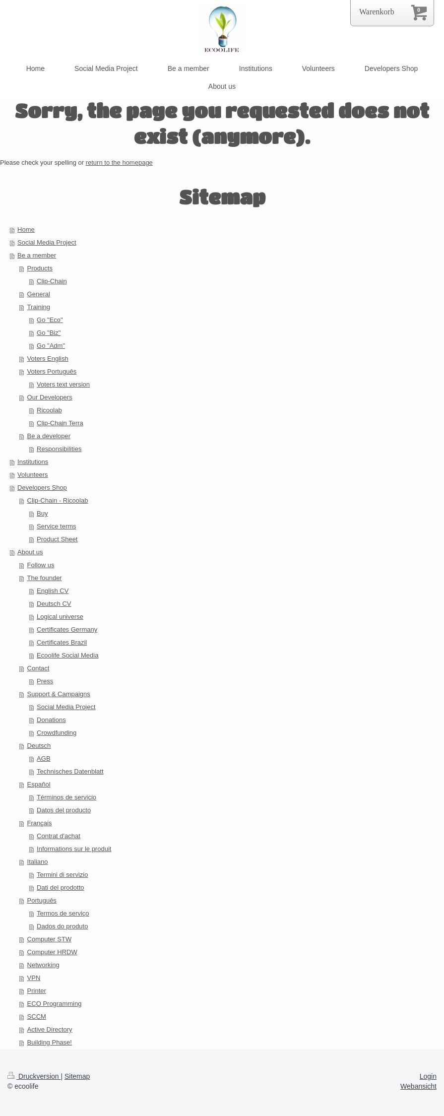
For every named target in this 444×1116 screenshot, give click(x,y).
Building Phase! (49, 1042)
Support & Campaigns (58, 694)
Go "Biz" (49, 332)
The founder (44, 578)
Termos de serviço (63, 913)
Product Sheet (57, 539)
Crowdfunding (56, 732)
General (38, 294)
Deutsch (39, 745)
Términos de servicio (66, 797)
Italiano (37, 861)
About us (30, 552)
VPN (34, 978)
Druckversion (34, 1076)
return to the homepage (119, 162)
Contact (38, 668)
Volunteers (32, 474)
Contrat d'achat (58, 836)
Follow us (41, 565)
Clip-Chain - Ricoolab (57, 500)
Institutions (32, 461)
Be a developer (48, 436)
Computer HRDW (52, 952)
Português (42, 900)
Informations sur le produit (74, 849)
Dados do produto (62, 926)
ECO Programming (54, 1003)
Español (39, 784)
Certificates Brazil (62, 642)
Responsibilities (59, 449)
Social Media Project (46, 242)
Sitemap (77, 1076)
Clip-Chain (52, 281)
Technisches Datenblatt (70, 771)
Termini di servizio (62, 874)
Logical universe (60, 616)
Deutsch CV (54, 603)
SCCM (36, 1016)
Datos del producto (64, 810)
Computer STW (49, 939)
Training (38, 307)
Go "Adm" (51, 345)
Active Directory (49, 1029)
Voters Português (52, 371)
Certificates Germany (67, 629)
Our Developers (49, 397)
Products (40, 268)
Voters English (47, 358)
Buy (42, 513)
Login (428, 1076)
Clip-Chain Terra (60, 423)
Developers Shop (42, 487)
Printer (36, 990)
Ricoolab (49, 410)
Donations (51, 719)
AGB (43, 758)
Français (39, 823)
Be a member (36, 255)
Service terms (56, 526)
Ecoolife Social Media (67, 655)
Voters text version (63, 384)
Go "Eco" (50, 320)
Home (26, 229)
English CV (52, 590)
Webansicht (418, 1086)
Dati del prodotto (60, 887)
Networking (43, 965)
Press (45, 681)
